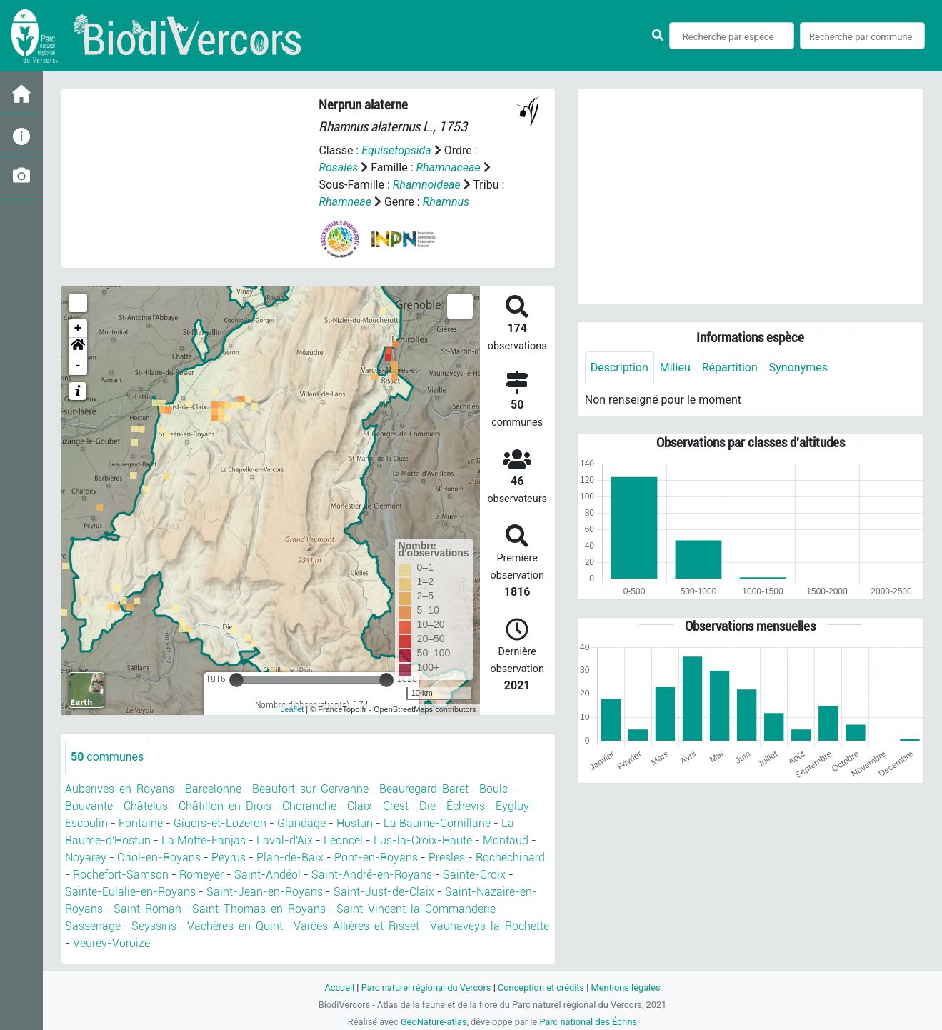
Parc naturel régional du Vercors (426, 987)
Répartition (730, 367)
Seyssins (153, 926)
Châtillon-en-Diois (225, 806)
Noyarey (85, 857)
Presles (447, 857)
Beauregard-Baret (424, 789)
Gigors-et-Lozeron (220, 823)
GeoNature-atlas (434, 1021)
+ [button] (78, 328)
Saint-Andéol (267, 874)
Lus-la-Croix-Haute (423, 840)
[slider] (236, 680)
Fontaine (141, 823)
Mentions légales (626, 987)
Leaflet (292, 709)
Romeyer (201, 874)
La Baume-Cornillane (437, 823)
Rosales (338, 167)
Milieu (675, 367)
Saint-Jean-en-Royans (264, 892)
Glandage (301, 823)
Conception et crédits (541, 987)
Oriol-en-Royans (159, 857)
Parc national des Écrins (588, 1021)
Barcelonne (213, 789)
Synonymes (798, 367)
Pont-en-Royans (376, 857)
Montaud (505, 840)
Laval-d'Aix (284, 840)
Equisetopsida (396, 150)
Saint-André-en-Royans (371, 874)
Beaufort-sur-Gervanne (310, 789)
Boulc (493, 789)
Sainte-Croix (474, 874)
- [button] (78, 365)
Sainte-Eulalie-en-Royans (130, 892)
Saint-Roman (147, 909)
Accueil (339, 987)
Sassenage (93, 926)
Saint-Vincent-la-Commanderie (416, 909)
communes (107, 757)
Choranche (309, 806)
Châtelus (146, 806)
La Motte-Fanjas (203, 840)
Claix (359, 806)
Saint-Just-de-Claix (384, 892)
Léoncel (343, 840)
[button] (78, 347)
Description (619, 367)
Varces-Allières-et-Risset (356, 926)
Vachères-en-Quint (235, 926)
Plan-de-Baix (290, 857)
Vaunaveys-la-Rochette (489, 926)
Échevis (465, 806)
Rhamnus (446, 202)
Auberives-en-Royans (119, 789)
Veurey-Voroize (111, 943)
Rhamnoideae (427, 184)
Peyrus (228, 857)
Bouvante (89, 806)
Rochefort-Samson (121, 874)
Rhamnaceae (448, 167)
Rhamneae (345, 202)
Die (427, 806)
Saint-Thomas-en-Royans (259, 909)
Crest (396, 806)
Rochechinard (510, 857)
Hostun (354, 823)
